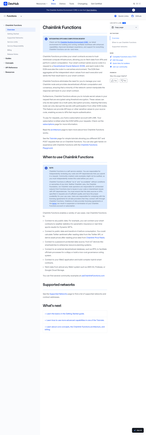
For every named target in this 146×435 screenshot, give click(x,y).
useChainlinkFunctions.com (93, 275)
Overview (11, 30)
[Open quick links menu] (121, 16)
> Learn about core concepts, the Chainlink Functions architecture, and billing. (75, 328)
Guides (8, 58)
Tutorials (53, 138)
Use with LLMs (118, 23)
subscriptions (48, 124)
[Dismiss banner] (133, 10)
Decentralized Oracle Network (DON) (69, 66)
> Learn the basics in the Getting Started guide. (64, 314)
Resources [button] (42, 4)
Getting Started (13, 34)
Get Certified (96, 4)
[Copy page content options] (124, 27)
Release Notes (12, 54)
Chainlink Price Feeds (95, 237)
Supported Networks (15, 38)
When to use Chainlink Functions (68, 157)
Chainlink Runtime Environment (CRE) (74, 42)
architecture (56, 130)
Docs (53, 4)
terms (54, 203)
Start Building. (91, 10)
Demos (62, 4)
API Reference (11, 67)
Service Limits (12, 42)
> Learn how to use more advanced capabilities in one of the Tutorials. (74, 320)
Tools (71, 4)
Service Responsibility (15, 46)
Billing (9, 50)
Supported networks (59, 285)
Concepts (9, 63)
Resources (9, 72)
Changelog (82, 4)
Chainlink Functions (13, 25)
